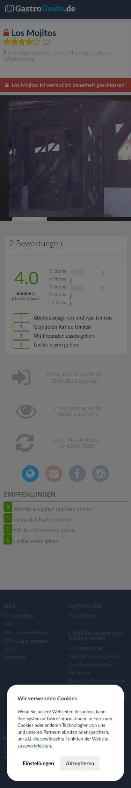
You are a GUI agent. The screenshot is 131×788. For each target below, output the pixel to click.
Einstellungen (38, 763)
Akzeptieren (80, 763)
